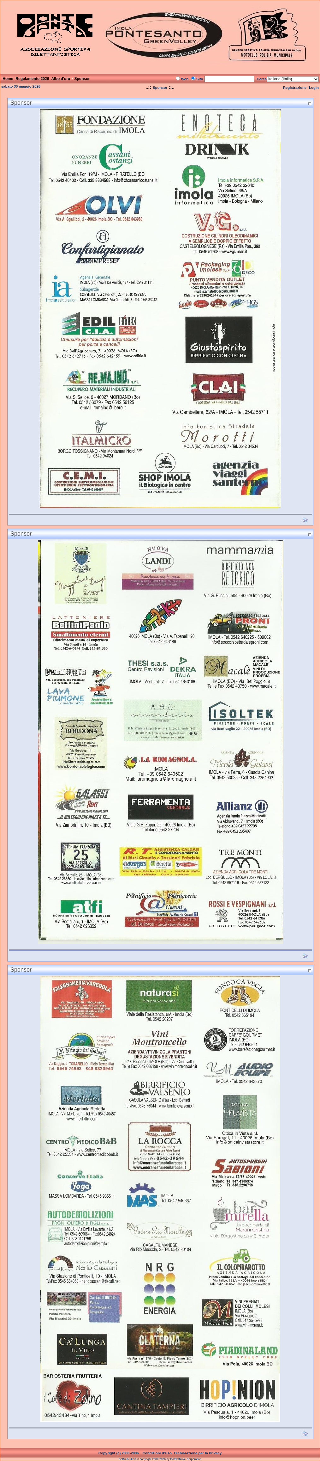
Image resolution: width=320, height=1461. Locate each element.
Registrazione (294, 87)
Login (314, 87)
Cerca (262, 79)
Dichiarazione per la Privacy (198, 1453)
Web (184, 79)
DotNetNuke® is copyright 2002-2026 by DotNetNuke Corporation (160, 1459)
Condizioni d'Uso (157, 1453)
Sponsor (160, 87)
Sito (199, 79)
